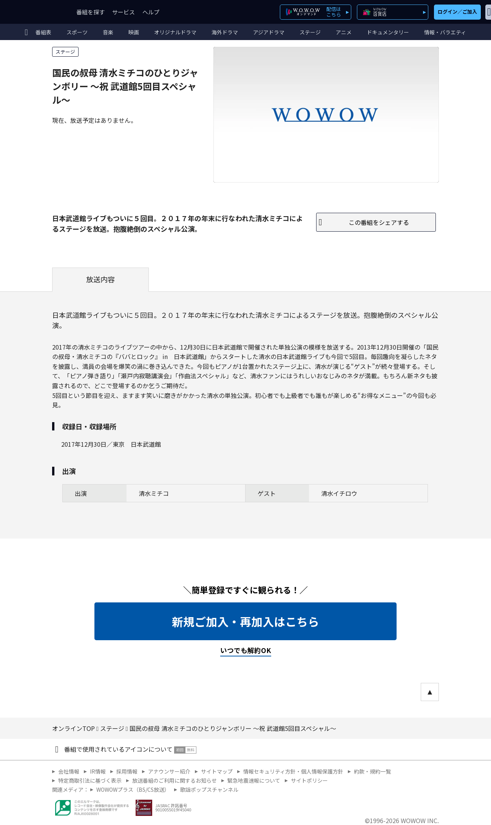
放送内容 (100, 279)
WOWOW (33, 12)
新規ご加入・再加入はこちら (245, 621)
